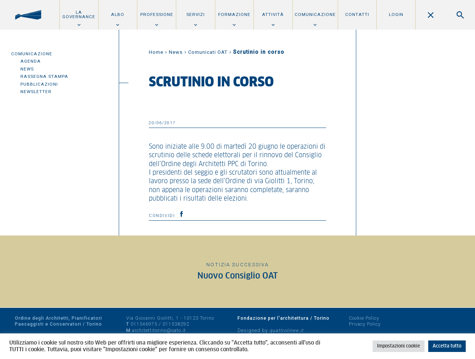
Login (396, 14)
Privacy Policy (365, 324)
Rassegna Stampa (44, 76)
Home (156, 52)
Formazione (234, 14)
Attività (273, 14)
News (27, 69)
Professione (156, 14)
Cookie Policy (364, 318)
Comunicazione (315, 14)
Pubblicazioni (39, 84)
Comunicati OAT (207, 52)
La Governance (78, 14)
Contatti (357, 14)
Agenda (30, 61)
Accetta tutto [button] (447, 346)
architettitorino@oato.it (159, 330)
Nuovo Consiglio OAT (237, 276)
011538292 (176, 324)
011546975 (144, 324)
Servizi (195, 14)
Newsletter (36, 91)
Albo (117, 14)
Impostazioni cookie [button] (398, 346)
